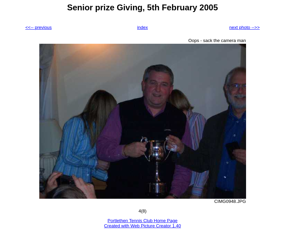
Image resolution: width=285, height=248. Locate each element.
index (142, 27)
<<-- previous (39, 27)
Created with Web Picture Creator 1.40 (142, 225)
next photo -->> (244, 27)
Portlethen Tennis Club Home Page (142, 220)
